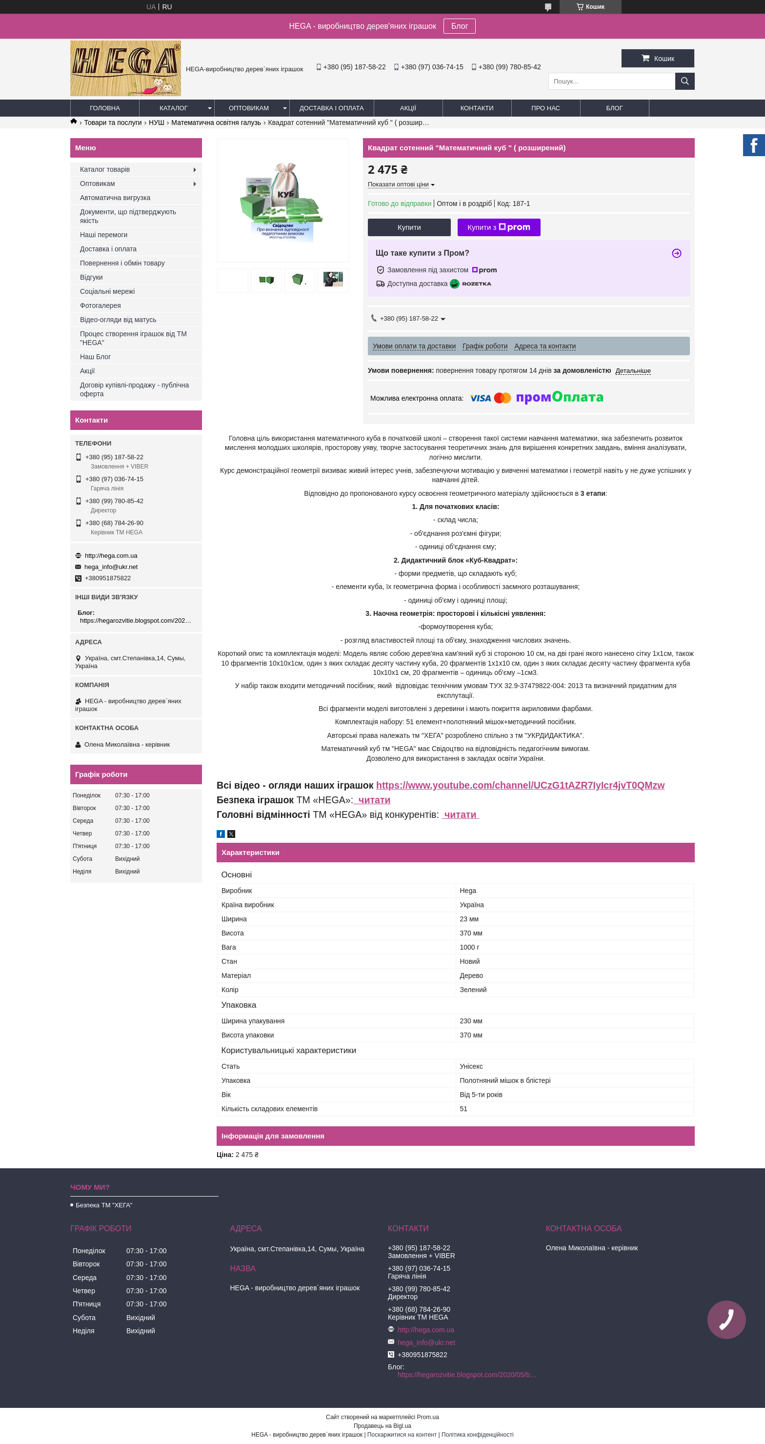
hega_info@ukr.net (111, 566)
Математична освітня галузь (216, 122)
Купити (409, 227)
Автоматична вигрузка (115, 198)
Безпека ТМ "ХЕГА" (104, 1205)
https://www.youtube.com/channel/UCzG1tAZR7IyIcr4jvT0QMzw (520, 785)
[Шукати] (685, 81)
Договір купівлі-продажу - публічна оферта (134, 389)
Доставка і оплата (332, 108)
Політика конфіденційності (478, 1434)
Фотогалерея (100, 305)
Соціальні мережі (107, 291)
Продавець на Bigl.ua (382, 1426)
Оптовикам (249, 108)
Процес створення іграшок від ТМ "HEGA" (133, 338)
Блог (459, 26)
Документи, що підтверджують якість (128, 216)
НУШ (156, 122)
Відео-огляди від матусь (118, 320)
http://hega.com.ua (111, 555)
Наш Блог (95, 357)
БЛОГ (614, 108)
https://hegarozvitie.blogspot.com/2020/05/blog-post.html (137, 620)
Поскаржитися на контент (402, 1434)
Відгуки (91, 277)
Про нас (545, 108)
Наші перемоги (103, 235)
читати (371, 799)
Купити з (498, 227)
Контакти (477, 108)
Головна (105, 108)
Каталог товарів (105, 169)
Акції (408, 108)
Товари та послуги (112, 122)
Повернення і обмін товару (122, 263)
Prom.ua (428, 1417)
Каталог (173, 108)
